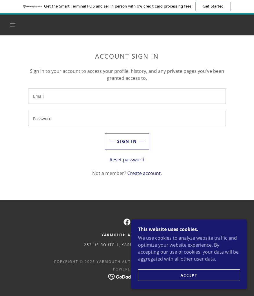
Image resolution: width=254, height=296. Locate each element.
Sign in (127, 141)
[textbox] (127, 96)
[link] (127, 222)
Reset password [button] (127, 159)
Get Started (213, 6)
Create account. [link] (144, 173)
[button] (13, 25)
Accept (189, 275)
